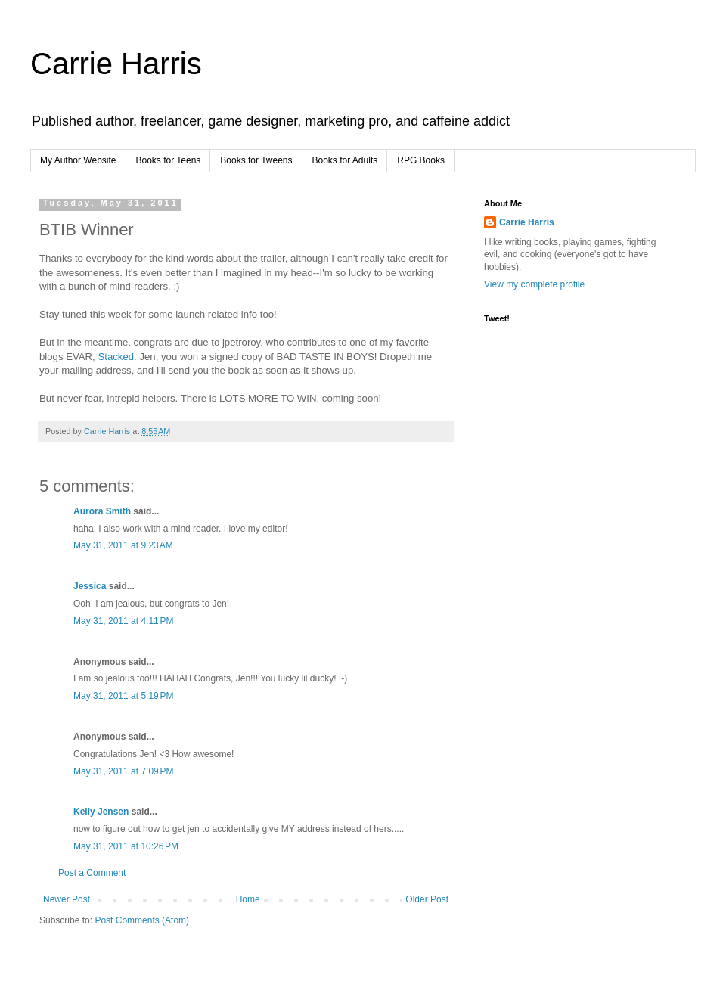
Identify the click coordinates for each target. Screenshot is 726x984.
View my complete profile (534, 284)
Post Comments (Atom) (142, 920)
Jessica (89, 586)
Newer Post (66, 899)
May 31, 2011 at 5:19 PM (123, 696)
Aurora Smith (102, 511)
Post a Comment (92, 873)
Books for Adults (345, 160)
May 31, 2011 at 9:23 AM (123, 545)
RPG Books (421, 160)
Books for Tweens (256, 160)
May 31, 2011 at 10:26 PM (125, 846)
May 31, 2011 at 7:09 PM (123, 771)
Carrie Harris (116, 63)
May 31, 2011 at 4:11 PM (123, 621)
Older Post (426, 899)
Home (248, 899)
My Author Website (78, 160)
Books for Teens (168, 160)
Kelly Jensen (101, 811)
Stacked (116, 356)
